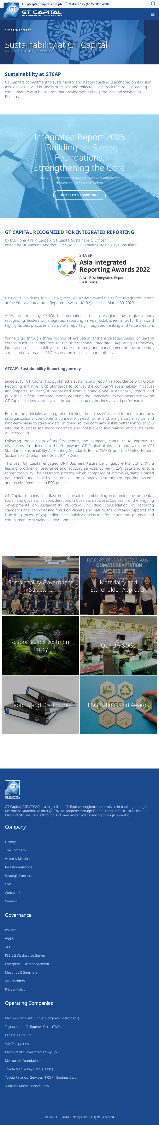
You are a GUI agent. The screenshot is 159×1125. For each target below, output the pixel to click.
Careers (11, 901)
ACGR (9, 938)
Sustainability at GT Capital (35, 51)
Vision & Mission (17, 858)
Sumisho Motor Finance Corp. (27, 1086)
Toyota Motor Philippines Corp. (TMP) (32, 1026)
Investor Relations (18, 867)
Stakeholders (15, 981)
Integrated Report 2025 (79, 195)
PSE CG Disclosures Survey (25, 955)
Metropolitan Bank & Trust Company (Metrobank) (42, 1018)
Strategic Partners (18, 875)
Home (9, 51)
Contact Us (13, 892)
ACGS (9, 947)
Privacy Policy (15, 989)
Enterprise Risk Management (27, 964)
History (10, 842)
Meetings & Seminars (21, 972)
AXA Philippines (17, 1043)
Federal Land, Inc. (18, 1035)
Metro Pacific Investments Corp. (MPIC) (34, 1052)
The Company (15, 850)
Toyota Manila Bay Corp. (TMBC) (29, 1069)
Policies (10, 930)
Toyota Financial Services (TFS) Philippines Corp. (41, 1077)
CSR (8, 884)
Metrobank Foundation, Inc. (26, 1060)
